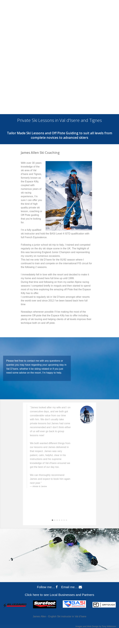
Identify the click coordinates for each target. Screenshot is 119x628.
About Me (16, 38)
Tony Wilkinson (109, 626)
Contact (112, 38)
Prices (64, 38)
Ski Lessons (43, 38)
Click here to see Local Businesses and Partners (59, 595)
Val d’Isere (86, 38)
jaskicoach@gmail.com (100, 9)
